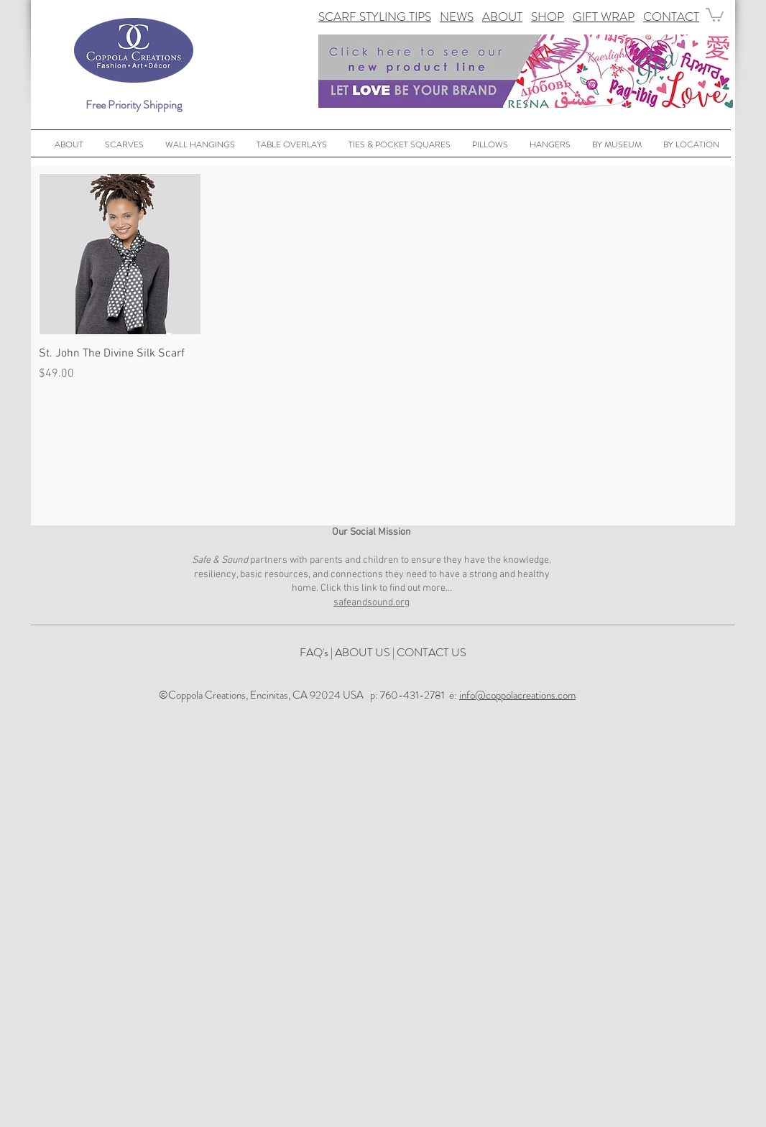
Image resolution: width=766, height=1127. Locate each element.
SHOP (547, 16)
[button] (715, 14)
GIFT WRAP (604, 16)
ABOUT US (362, 652)
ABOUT (502, 16)
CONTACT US (431, 652)
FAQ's (314, 652)
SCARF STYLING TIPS (374, 16)
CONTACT (671, 16)
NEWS (457, 16)
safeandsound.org (371, 603)
